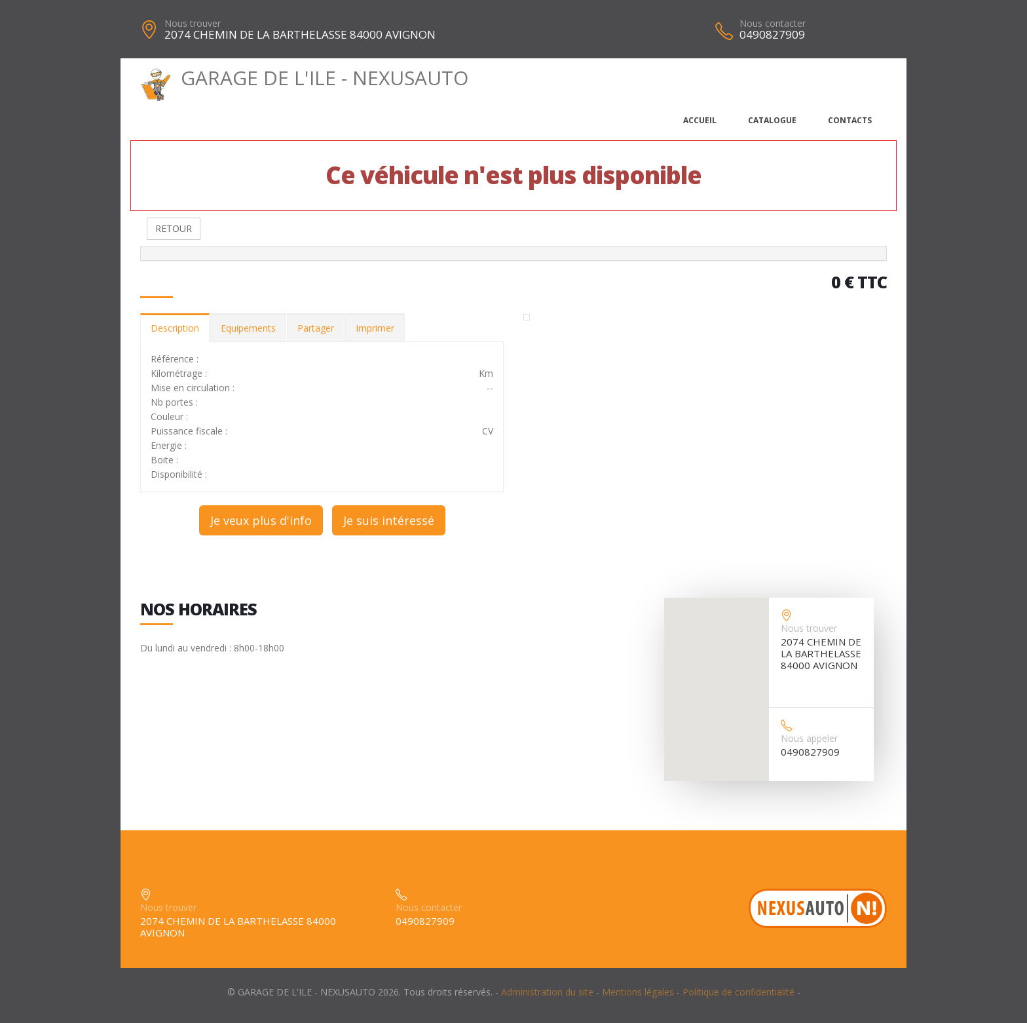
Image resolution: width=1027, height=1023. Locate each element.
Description (175, 328)
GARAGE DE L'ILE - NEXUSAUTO (304, 77)
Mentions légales (638, 992)
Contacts (850, 120)
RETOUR (173, 228)
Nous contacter (772, 23)
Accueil (700, 120)
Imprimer (375, 328)
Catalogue (772, 120)
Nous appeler (809, 738)
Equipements (248, 328)
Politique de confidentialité (738, 992)
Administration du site (547, 992)
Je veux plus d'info (261, 520)
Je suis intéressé (388, 520)
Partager (315, 328)
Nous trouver (192, 23)
